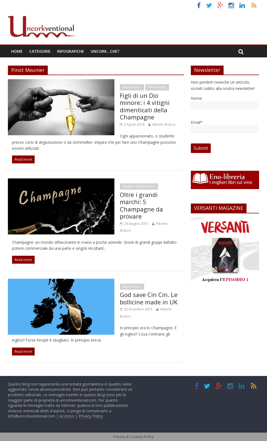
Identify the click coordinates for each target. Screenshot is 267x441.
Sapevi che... (132, 87)
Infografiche (70, 51)
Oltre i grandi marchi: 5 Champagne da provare (141, 205)
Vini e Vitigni (157, 87)
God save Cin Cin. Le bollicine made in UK (148, 298)
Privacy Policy (91, 416)
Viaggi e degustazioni (139, 186)
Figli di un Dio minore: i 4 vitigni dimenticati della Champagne (145, 106)
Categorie (40, 51)
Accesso (67, 416)
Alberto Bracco (164, 124)
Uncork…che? (105, 51)
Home (17, 51)
